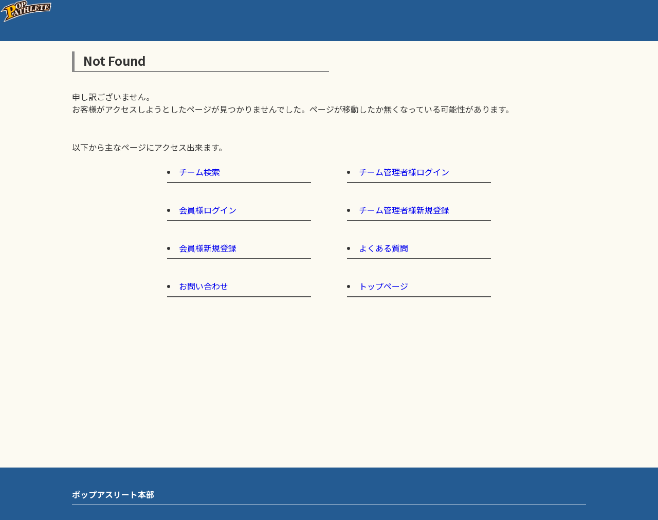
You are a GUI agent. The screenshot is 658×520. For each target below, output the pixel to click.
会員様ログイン (207, 210)
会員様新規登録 (207, 248)
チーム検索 (199, 172)
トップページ (383, 286)
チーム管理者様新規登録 (404, 210)
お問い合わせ (203, 286)
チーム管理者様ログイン (404, 172)
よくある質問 (383, 248)
